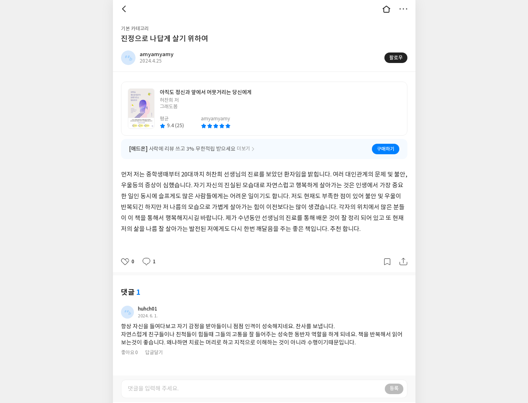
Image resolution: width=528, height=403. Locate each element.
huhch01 (147, 309)
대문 (386, 9)
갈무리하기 (387, 262)
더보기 (403, 9)
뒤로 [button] (125, 9)
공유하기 (403, 262)
